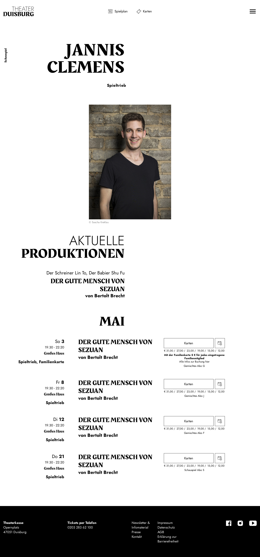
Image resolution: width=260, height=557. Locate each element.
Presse (136, 532)
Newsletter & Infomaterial (141, 525)
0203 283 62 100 (80, 527)
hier (207, 361)
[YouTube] (253, 523)
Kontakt (137, 536)
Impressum (165, 522)
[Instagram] (240, 523)
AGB (161, 532)
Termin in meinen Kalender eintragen (220, 343)
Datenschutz (166, 527)
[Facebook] (228, 523)
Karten (147, 11)
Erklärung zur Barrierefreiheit (168, 539)
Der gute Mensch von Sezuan (88, 285)
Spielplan (121, 11)
